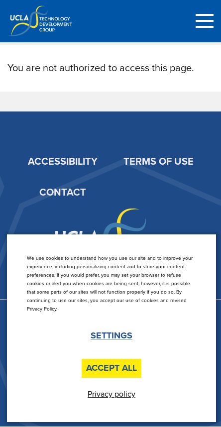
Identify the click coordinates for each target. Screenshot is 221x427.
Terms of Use (158, 162)
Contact (62, 193)
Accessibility (63, 162)
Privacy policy (111, 394)
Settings (111, 335)
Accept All (111, 367)
